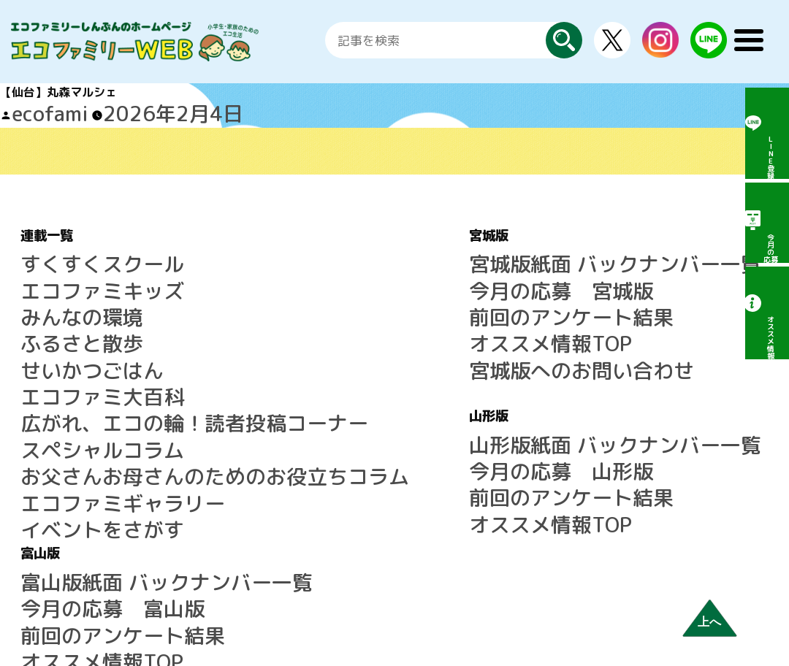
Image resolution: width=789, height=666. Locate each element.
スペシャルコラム (67, 374)
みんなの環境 (55, 286)
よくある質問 (630, 404)
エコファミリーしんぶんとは (671, 386)
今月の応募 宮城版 (388, 269)
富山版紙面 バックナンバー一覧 (678, 251)
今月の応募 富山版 (647, 269)
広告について (630, 456)
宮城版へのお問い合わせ (399, 321)
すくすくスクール (67, 251)
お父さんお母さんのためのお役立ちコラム (131, 391)
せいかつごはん (61, 321)
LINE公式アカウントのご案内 (671, 369)
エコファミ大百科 (67, 339)
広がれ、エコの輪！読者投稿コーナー (119, 356)
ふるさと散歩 (55, 304)
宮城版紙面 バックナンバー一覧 (418, 251)
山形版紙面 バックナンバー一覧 (418, 386)
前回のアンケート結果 (393, 286)
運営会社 (618, 474)
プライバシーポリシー (653, 491)
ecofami (34, 110)
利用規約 (618, 439)
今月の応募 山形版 (388, 404)
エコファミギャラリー (78, 409)
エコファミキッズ (67, 269)
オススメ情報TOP (381, 304)
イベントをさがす (67, 426)
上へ (709, 622)
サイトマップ (630, 421)
